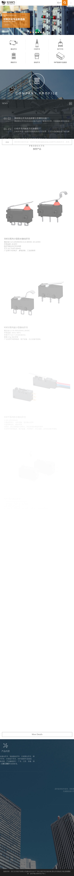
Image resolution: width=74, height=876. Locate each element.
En (59, 3)
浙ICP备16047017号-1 (37, 873)
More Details (37, 745)
